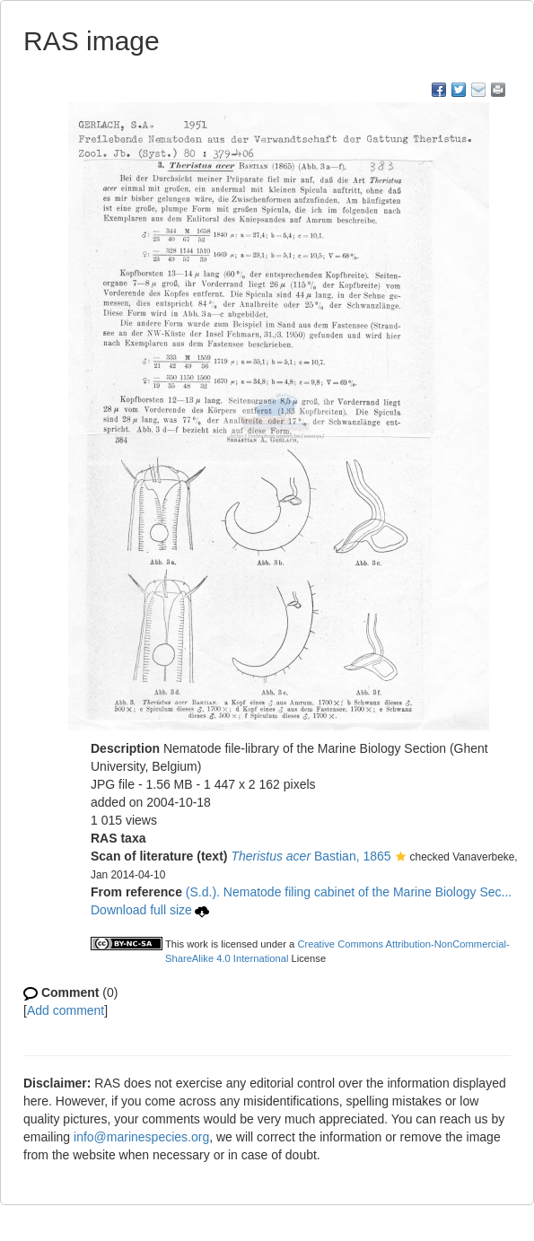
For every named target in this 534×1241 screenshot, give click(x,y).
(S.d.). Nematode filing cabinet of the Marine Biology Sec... (349, 892)
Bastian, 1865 (310, 856)
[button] (400, 857)
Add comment (65, 1010)
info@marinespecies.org (141, 1137)
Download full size (150, 910)
